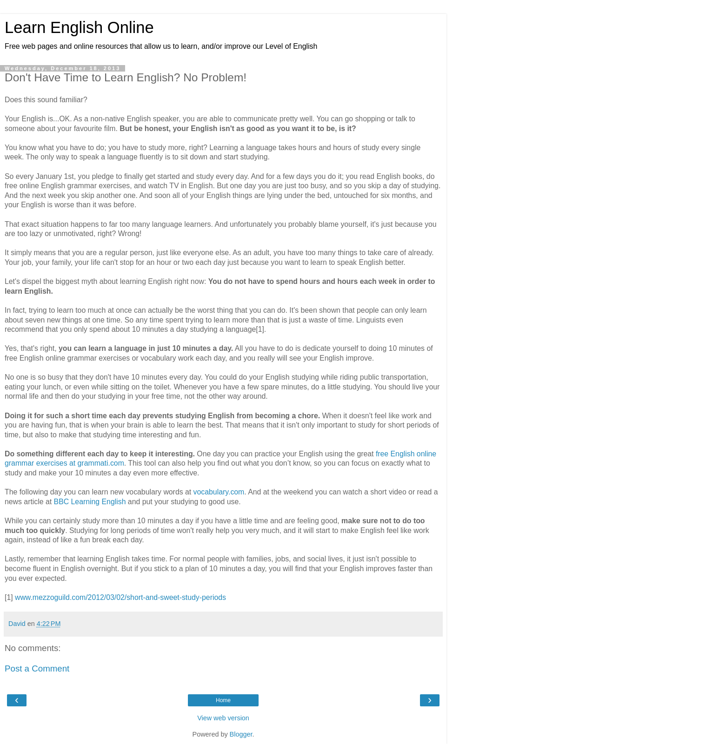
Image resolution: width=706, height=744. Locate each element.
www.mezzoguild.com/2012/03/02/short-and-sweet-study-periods (120, 597)
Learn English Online (79, 27)
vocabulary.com (219, 492)
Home (223, 700)
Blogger (241, 734)
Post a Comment (37, 668)
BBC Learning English (90, 502)
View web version (223, 718)
